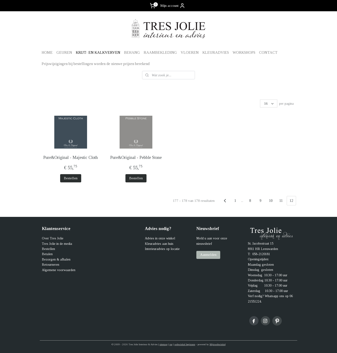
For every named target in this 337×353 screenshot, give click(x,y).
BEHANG (132, 52)
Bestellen (70, 178)
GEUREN (64, 52)
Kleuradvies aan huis (159, 244)
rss (170, 344)
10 (270, 201)
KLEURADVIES (215, 52)
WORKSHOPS (244, 52)
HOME (47, 52)
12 (291, 201)
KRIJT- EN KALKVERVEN (98, 52)
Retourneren (50, 264)
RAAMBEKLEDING (160, 52)
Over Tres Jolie (52, 238)
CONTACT (268, 52)
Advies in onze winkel (160, 238)
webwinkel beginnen (184, 344)
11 (281, 201)
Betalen (47, 254)
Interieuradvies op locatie (162, 249)
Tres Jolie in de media (57, 244)
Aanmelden (208, 255)
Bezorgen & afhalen (56, 259)
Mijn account (172, 5)
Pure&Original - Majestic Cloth (70, 157)
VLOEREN (190, 52)
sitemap (163, 344)
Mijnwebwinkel (218, 344)
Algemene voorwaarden (58, 270)
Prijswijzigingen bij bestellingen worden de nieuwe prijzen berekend (96, 64)
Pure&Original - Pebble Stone (135, 157)
